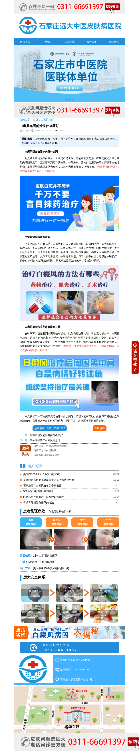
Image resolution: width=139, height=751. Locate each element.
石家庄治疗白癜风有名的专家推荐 (42, 485)
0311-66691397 (33, 142)
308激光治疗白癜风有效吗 (38, 491)
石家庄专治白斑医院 (44, 450)
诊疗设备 (92, 41)
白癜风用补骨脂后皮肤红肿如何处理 (43, 496)
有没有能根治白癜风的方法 (38, 502)
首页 (35, 119)
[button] (66, 99)
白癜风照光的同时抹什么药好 (46, 435)
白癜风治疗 (47, 119)
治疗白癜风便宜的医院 (46, 455)
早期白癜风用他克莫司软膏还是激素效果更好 (48, 479)
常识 (47, 41)
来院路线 (114, 41)
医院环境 (70, 41)
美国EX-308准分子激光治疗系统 (41, 474)
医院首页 (25, 41)
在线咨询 (99, 428)
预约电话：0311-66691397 (49, 428)
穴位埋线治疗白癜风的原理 (45, 440)
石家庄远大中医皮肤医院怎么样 (51, 445)
